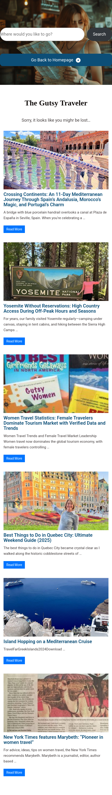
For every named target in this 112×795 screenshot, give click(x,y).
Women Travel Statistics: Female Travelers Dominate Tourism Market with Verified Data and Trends (54, 423)
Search (6, 24)
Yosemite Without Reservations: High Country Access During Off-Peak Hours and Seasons (52, 308)
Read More (14, 229)
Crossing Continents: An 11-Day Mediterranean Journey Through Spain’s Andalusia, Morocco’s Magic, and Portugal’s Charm (53, 199)
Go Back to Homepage (52, 59)
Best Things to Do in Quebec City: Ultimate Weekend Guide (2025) (48, 537)
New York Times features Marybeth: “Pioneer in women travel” (53, 740)
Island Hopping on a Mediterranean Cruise (48, 641)
